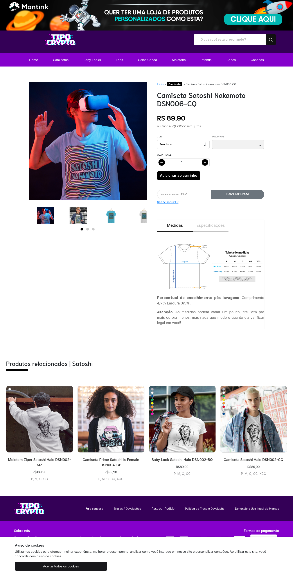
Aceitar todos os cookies (37, 566)
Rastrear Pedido (162, 504)
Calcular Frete (237, 189)
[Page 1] (82, 224)
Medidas (175, 220)
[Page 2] (87, 224)
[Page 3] (93, 224)
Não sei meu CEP (168, 197)
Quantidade (164, 150)
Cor (159, 132)
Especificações (210, 220)
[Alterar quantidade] (183, 158)
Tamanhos (218, 132)
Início (160, 79)
